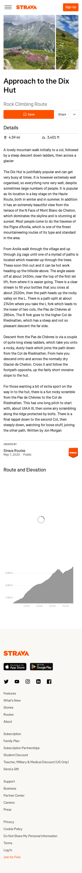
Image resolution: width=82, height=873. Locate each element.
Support (9, 781)
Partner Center (13, 795)
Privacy (8, 822)
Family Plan (11, 741)
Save (29, 114)
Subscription (12, 734)
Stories (8, 707)
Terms (7, 843)
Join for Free (12, 857)
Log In (7, 850)
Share (62, 114)
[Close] (8, 7)
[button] (29, 42)
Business (9, 788)
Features (9, 693)
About (7, 721)
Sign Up (70, 7)
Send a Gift (11, 769)
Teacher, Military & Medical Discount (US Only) (36, 762)
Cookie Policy (13, 829)
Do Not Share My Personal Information (30, 836)
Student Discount (15, 755)
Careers (9, 802)
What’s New (12, 700)
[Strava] (26, 7)
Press (7, 809)
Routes (8, 714)
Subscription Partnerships (21, 748)
